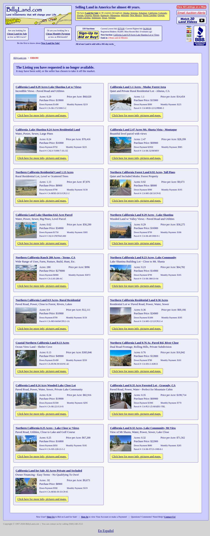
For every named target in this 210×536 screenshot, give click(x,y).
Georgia (88, 15)
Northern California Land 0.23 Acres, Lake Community (143, 257)
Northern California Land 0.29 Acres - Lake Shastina (141, 214)
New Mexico (136, 15)
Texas (104, 17)
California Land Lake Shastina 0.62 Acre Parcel (44, 214)
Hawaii (96, 15)
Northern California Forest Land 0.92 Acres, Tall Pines (142, 172)
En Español (106, 531)
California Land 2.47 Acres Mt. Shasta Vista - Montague (143, 129)
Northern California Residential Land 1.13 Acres (45, 172)
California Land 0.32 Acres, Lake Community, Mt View (143, 428)
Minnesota (115, 15)
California (152, 13)
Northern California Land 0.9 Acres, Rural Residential (48, 300)
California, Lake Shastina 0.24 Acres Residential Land (48, 129)
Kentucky (105, 15)
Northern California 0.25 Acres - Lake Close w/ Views (47, 428)
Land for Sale (91, 13)
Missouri (125, 15)
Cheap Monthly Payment (58, 34)
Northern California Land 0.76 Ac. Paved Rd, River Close (144, 342)
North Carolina (150, 15)
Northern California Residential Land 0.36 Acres (139, 300)
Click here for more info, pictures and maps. (42, 115)
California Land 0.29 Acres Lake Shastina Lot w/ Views (136, 35)
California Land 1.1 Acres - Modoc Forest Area (138, 86)
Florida (80, 15)
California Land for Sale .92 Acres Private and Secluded (49, 470)
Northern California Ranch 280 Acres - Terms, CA (45, 257)
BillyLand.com (19, 58)
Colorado (162, 13)
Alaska (126, 13)
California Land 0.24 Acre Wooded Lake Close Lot (46, 385)
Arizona (134, 13)
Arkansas (143, 13)
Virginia (111, 17)
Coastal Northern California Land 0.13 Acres (42, 342)
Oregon (161, 15)
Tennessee (96, 17)
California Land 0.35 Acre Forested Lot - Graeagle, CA (143, 385)
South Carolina (83, 17)
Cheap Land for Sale (17, 34)
